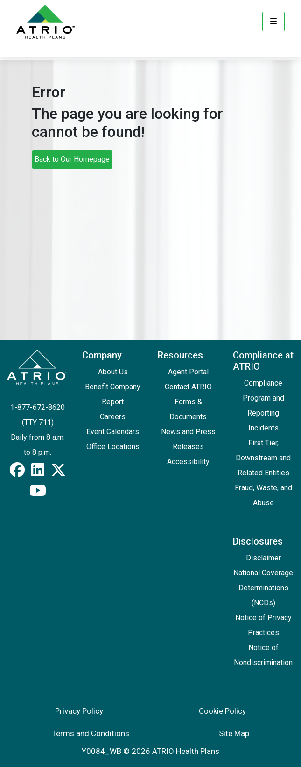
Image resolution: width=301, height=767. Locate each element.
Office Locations (113, 446)
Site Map (234, 733)
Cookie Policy (222, 711)
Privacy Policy (79, 711)
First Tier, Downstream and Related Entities (263, 457)
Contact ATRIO (188, 386)
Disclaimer (263, 557)
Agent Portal (188, 371)
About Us (113, 371)
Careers (113, 416)
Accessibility (188, 461)
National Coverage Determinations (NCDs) (263, 587)
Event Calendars (112, 431)
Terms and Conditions (90, 733)
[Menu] (273, 21)
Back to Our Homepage (72, 159)
